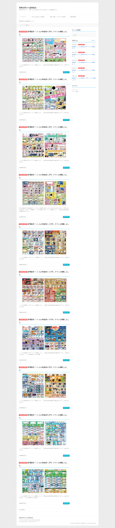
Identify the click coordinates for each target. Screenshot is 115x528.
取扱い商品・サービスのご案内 (57, 16)
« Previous (22, 509)
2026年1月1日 (22, 217)
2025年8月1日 (22, 455)
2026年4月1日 (22, 72)
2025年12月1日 (22, 264)
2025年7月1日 (22, 503)
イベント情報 (75, 91)
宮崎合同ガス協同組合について (26, 21)
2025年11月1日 (22, 312)
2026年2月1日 (22, 167)
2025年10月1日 (22, 360)
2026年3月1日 (22, 119)
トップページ (23, 16)
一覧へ (92, 40)
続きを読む (66, 72)
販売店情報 (73, 16)
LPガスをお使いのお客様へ (38, 16)
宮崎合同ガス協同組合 (27, 8)
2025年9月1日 (22, 407)
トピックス (74, 89)
